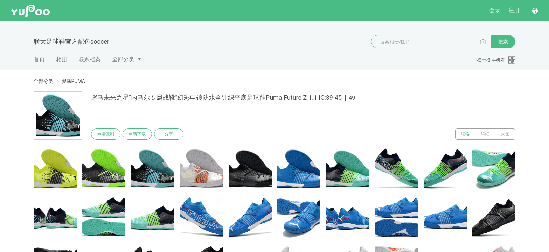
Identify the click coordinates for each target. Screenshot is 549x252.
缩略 (465, 134)
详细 (485, 134)
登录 (494, 10)
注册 (514, 10)
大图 (505, 134)
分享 (169, 134)
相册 (61, 59)
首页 (39, 59)
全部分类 (123, 59)
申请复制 (105, 134)
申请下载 (137, 134)
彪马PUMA (73, 81)
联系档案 (89, 59)
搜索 (503, 41)
